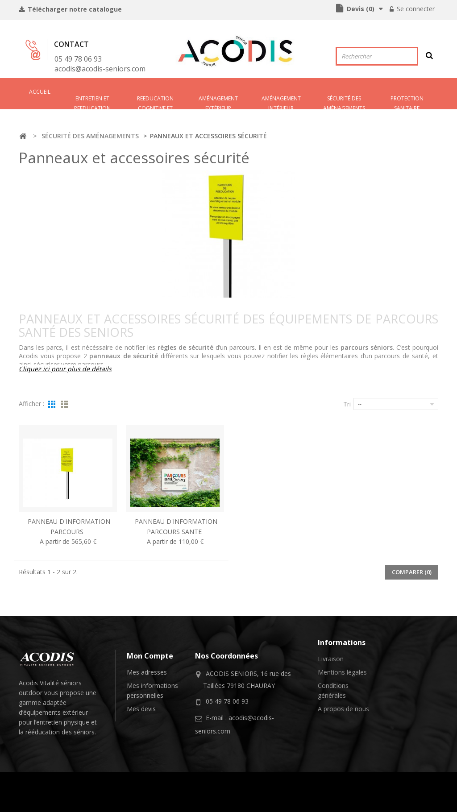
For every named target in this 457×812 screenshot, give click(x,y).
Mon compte (150, 656)
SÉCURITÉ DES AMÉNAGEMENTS (344, 102)
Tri (347, 404)
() (359, 8)
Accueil (39, 91)
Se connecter (415, 8)
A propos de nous (343, 708)
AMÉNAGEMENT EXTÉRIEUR (218, 102)
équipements (42, 712)
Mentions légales (342, 672)
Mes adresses (147, 672)
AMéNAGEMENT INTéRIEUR (281, 102)
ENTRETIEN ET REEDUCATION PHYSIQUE (92, 102)
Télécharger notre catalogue (74, 9)
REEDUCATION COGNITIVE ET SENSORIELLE (155, 102)
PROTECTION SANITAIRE (407, 102)
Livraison (331, 659)
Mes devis (141, 708)
